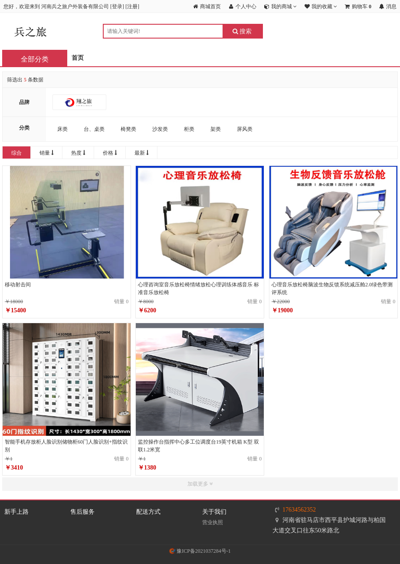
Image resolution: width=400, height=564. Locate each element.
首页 (78, 58)
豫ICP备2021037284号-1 (200, 551)
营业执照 (212, 522)
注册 (132, 6)
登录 (117, 6)
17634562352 (299, 509)
